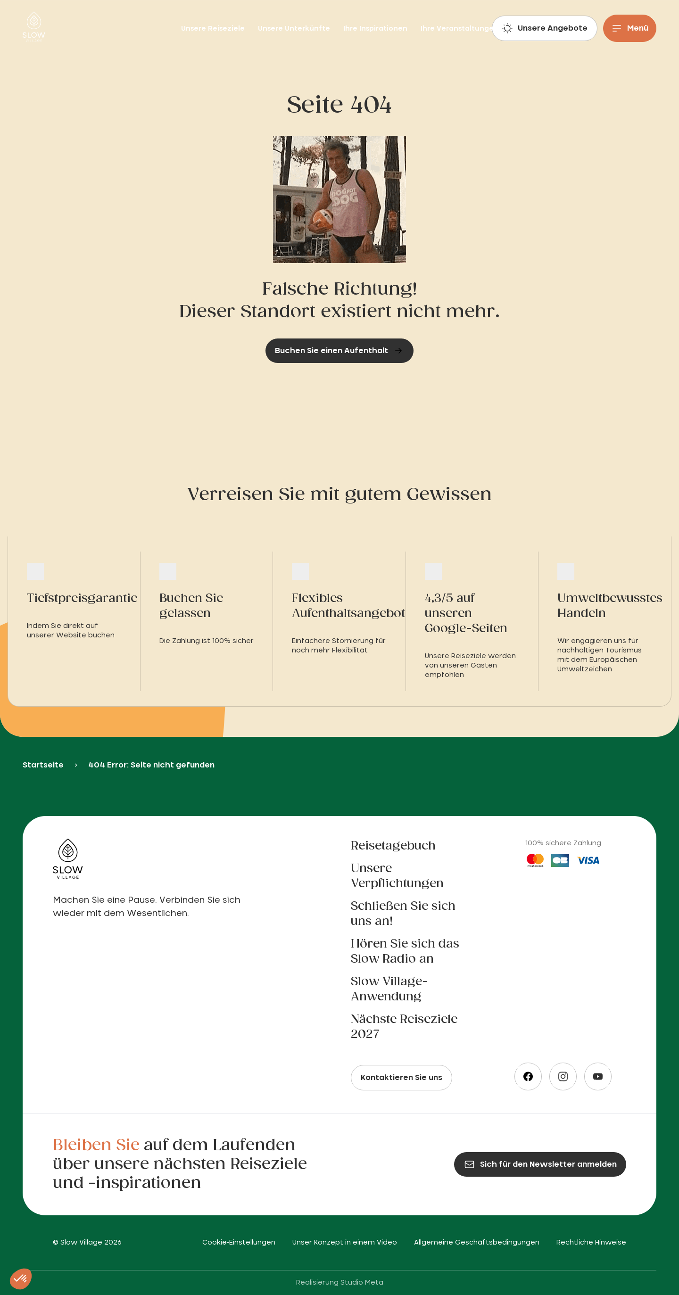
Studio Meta (361, 1282)
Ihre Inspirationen (376, 28)
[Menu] (629, 28)
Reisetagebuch (393, 846)
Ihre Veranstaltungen (459, 28)
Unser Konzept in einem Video (344, 1242)
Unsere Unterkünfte (295, 28)
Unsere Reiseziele (214, 28)
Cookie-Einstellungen (238, 1242)
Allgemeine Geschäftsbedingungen (476, 1242)
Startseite (43, 765)
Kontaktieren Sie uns (401, 1077)
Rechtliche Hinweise (591, 1242)
